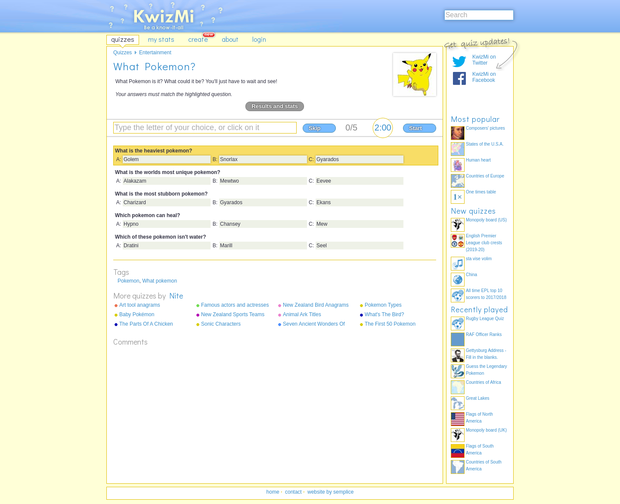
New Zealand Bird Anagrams (316, 305)
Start (415, 128)
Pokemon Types (383, 305)
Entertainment (155, 53)
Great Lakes (477, 398)
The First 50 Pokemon (390, 324)
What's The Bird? (384, 314)
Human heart (478, 160)
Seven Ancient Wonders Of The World (314, 324)
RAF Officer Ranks (484, 334)
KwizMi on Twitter (484, 60)
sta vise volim (479, 258)
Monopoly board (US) (486, 220)
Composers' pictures (485, 128)
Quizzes (122, 53)
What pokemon (159, 281)
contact (293, 492)
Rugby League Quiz (485, 318)
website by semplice (330, 492)
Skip (314, 128)
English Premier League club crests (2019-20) (484, 242)
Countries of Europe (485, 176)
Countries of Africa (483, 382)
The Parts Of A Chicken (146, 324)
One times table (481, 192)
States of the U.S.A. (485, 144)
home (273, 492)
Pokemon (129, 281)
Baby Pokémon (136, 314)
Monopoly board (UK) (486, 430)
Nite (176, 295)
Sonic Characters (221, 324)
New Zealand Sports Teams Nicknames (232, 314)
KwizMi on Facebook (484, 77)
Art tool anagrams (139, 305)
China (471, 274)
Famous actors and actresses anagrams (235, 305)
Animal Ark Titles (302, 314)
